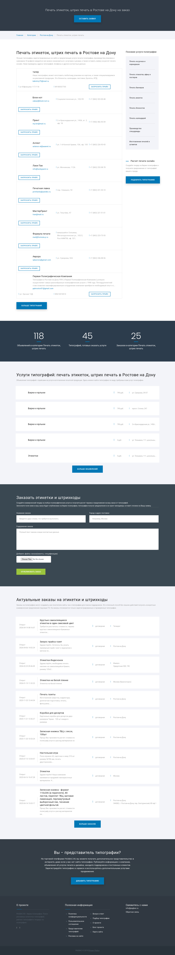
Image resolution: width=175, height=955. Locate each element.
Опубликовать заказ (31, 572)
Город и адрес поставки (99, 513)
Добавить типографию (87, 881)
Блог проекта (98, 927)
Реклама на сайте (75, 936)
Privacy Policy (94, 950)
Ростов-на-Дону (46, 35)
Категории (31, 35)
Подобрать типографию (143, 180)
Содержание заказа (24, 526)
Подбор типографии (101, 918)
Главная (19, 35)
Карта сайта (98, 932)
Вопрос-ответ (98, 914)
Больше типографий (32, 305)
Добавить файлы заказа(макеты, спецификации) (37, 554)
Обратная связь (132, 912)
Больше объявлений (87, 469)
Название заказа (23, 513)
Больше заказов (87, 824)
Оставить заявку (87, 18)
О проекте (97, 923)
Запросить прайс (99, 87)
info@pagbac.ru (132, 908)
